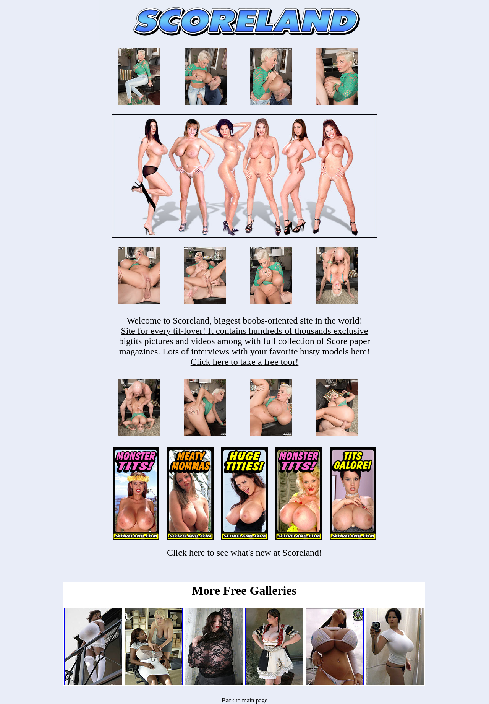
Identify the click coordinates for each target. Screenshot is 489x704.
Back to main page (244, 700)
